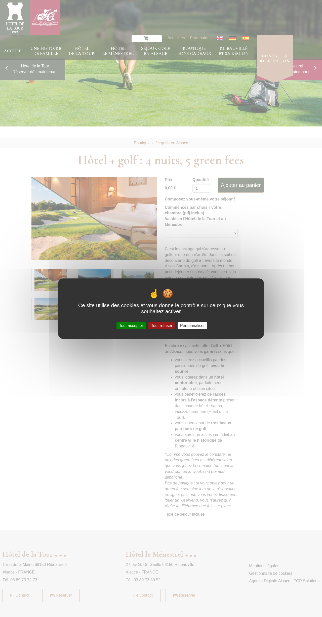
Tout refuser (161, 325)
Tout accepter (131, 325)
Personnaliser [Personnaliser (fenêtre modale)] (192, 325)
